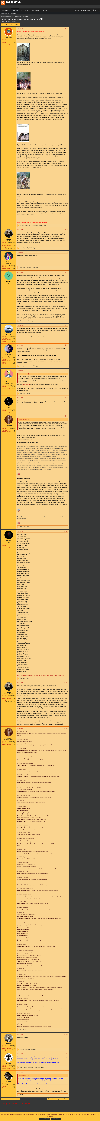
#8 (67, 397)
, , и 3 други (28, 248)
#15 (67, 1072)
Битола (13, 363)
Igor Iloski (63, 435)
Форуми (15, 10)
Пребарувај (13, 13)
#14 (67, 1054)
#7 (67, 370)
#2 (67, 230)
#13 (67, 1034)
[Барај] (95, 10)
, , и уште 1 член (32, 366)
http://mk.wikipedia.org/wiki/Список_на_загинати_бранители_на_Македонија (40, 675)
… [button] (8, 24)
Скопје (13, 341)
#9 (67, 416)
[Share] (65, 28)
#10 (67, 531)
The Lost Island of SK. (10, 248)
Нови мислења (5, 13)
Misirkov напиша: (22, 1075)
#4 (67, 272)
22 (11, 24)
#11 (67, 682)
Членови (44, 10)
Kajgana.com (6, 10)
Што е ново (24, 10)
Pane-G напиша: (22, 374)
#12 (67, 728)
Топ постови (35, 10)
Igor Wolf (4, 21)
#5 (67, 325)
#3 (67, 252)
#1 (67, 28)
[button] (29, 10)
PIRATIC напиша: (23, 419)
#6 (67, 345)
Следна (16, 24)
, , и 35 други (33, 225)
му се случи (26, 384)
